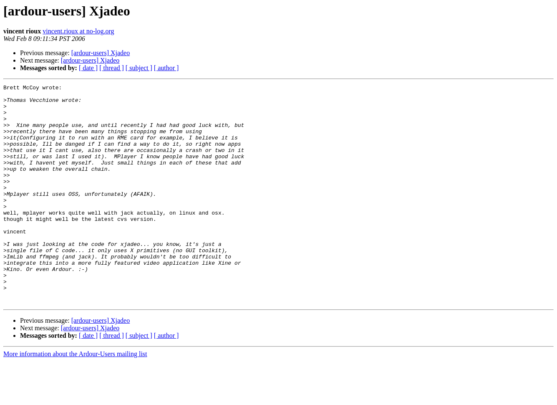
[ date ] (88, 67)
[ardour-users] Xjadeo (100, 52)
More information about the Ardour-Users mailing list (75, 397)
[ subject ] (139, 67)
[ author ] (166, 67)
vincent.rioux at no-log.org (78, 31)
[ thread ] (111, 67)
